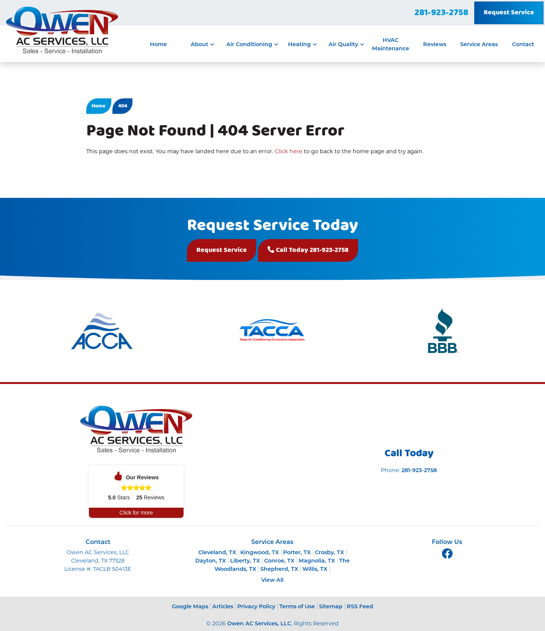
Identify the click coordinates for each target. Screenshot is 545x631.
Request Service (509, 13)
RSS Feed (360, 606)
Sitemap (331, 606)
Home (99, 106)
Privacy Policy (256, 606)
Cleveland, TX (217, 552)
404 (122, 106)
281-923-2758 (441, 13)
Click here (288, 151)
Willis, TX (314, 569)
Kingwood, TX (259, 552)
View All (272, 580)
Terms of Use (297, 606)
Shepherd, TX (279, 569)
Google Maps (190, 606)
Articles (222, 606)
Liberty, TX (245, 560)
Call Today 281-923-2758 (308, 250)
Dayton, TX (210, 560)
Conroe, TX (279, 560)
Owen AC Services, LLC (259, 623)
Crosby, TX (329, 552)
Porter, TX (297, 552)
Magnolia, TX (317, 560)
